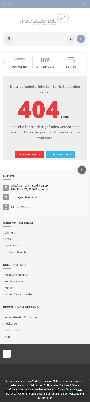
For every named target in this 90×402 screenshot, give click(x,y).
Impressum (11, 245)
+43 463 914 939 (21, 207)
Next (83, 62)
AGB (7, 336)
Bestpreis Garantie (16, 252)
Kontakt (9, 287)
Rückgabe (11, 323)
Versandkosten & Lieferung (21, 317)
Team (8, 239)
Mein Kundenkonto (16, 274)
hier (80, 389)
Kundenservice (14, 281)
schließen (47, 397)
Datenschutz (13, 330)
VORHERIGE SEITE (29, 154)
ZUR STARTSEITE (60, 154)
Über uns (10, 232)
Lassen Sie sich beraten (19, 294)
